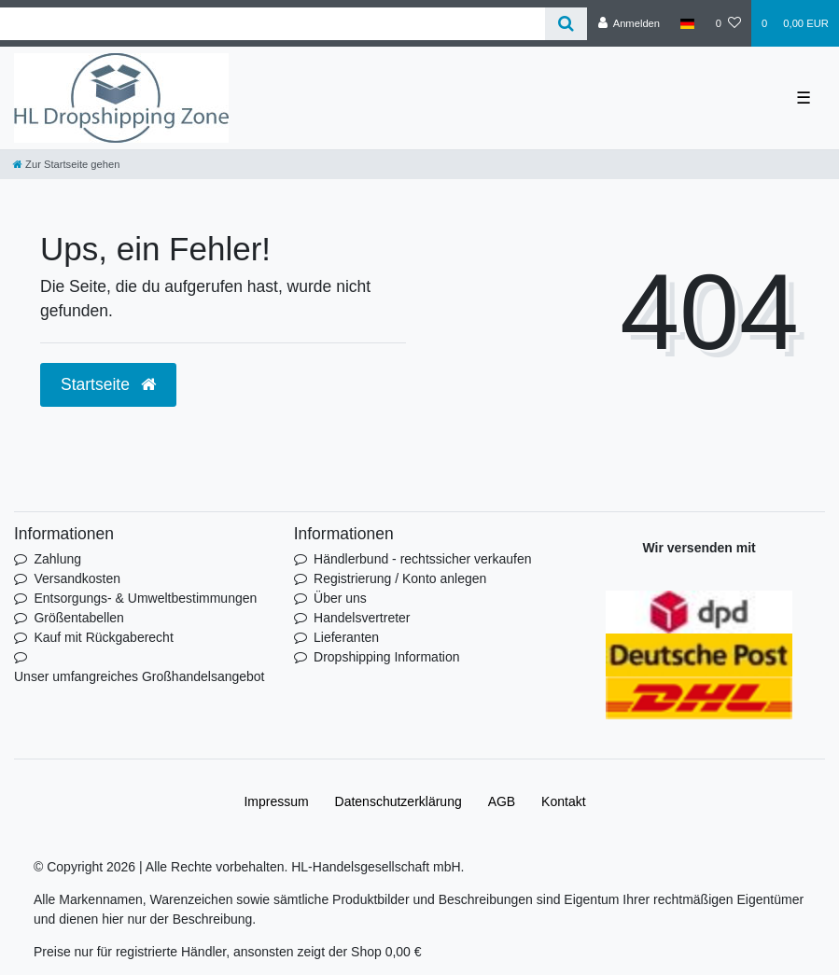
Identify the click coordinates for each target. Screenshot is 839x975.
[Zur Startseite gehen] (66, 164)
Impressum (276, 801)
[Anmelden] (628, 23)
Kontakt (563, 801)
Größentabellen (79, 617)
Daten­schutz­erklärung (398, 801)
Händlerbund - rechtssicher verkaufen (422, 558)
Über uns (340, 598)
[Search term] (272, 23)
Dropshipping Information (386, 656)
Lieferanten (346, 637)
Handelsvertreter (362, 617)
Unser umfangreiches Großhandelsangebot (139, 676)
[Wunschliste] (728, 23)
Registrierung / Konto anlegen (400, 578)
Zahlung (57, 558)
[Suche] (566, 23)
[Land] (687, 23)
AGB (502, 801)
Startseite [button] (108, 384)
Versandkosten (77, 578)
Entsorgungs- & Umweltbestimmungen (145, 598)
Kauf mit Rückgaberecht (103, 637)
